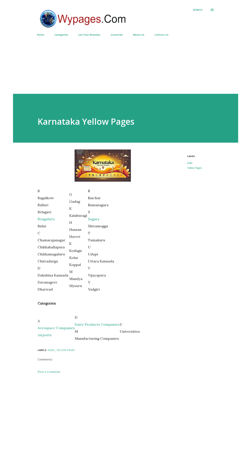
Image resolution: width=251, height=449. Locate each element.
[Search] (197, 10)
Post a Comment (49, 371)
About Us (138, 34)
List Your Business (89, 34)
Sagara (93, 219)
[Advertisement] (125, 63)
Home (40, 34)
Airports (45, 335)
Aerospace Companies (56, 328)
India (189, 163)
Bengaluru (46, 219)
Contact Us (161, 34)
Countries (117, 34)
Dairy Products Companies (97, 324)
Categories (61, 34)
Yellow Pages (194, 168)
